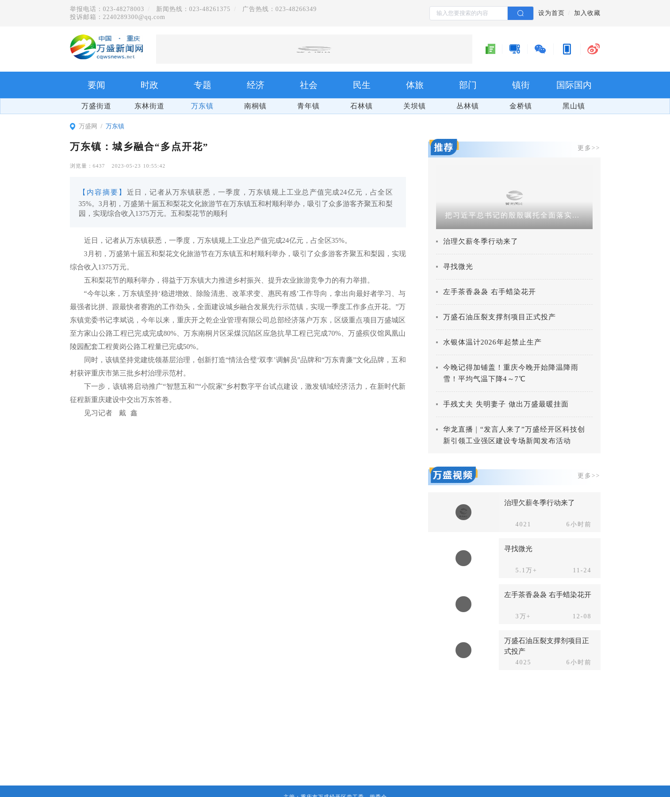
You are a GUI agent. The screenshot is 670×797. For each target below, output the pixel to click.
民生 (362, 85)
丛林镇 (467, 106)
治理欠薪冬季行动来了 (480, 241)
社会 (309, 85)
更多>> (589, 148)
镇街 (521, 85)
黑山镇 (574, 106)
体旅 (415, 85)
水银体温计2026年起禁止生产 (492, 342)
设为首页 (551, 13)
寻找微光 (458, 266)
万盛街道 (96, 106)
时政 (149, 85)
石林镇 (361, 106)
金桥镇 (520, 106)
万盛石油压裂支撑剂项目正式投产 (499, 317)
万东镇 (202, 106)
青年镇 (308, 106)
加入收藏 (587, 13)
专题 (202, 85)
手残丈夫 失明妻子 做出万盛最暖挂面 (506, 404)
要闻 (96, 85)
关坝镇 (414, 106)
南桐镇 (255, 106)
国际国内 (574, 85)
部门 (468, 85)
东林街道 (149, 106)
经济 (255, 85)
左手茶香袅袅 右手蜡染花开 (489, 291)
